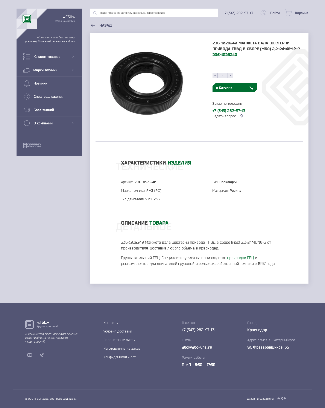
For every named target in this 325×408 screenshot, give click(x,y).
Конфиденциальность (120, 357)
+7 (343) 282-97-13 (229, 110)
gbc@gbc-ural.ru (197, 347)
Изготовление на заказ (121, 348)
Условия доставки (117, 331)
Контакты (110, 323)
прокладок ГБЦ (240, 257)
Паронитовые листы (119, 340)
